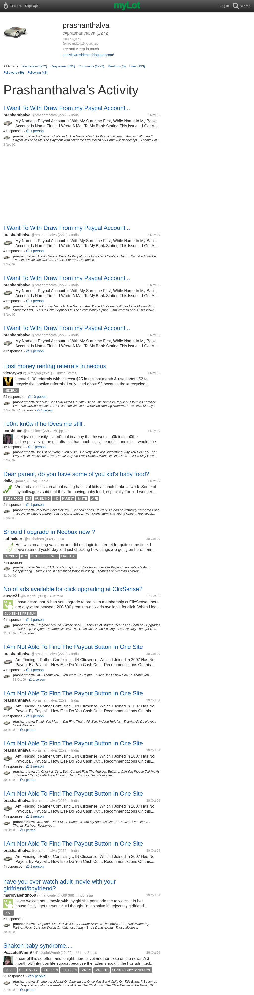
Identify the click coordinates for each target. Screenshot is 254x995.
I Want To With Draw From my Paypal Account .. (66, 108)
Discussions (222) (34, 66)
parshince (12, 431)
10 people (40, 397)
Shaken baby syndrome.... (38, 945)
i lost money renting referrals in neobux (54, 366)
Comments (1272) (91, 66)
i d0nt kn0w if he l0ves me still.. (44, 423)
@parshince (32, 431)
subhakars (13, 539)
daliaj (8, 481)
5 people (39, 976)
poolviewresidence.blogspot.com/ (88, 55)
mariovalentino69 (19, 895)
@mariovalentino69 (52, 895)
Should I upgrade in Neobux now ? (49, 531)
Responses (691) (62, 66)
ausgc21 (11, 596)
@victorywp (32, 373)
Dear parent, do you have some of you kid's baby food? (76, 474)
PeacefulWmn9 (17, 952)
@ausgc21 (28, 596)
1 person (37, 131)
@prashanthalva (44, 115)
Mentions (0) (117, 66)
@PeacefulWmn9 (46, 953)
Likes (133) (137, 66)
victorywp (12, 373)
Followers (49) (13, 72)
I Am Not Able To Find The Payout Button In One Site (73, 646)
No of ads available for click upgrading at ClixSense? (72, 589)
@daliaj (20, 481)
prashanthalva (16, 115)
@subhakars (34, 539)
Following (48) (37, 72)
